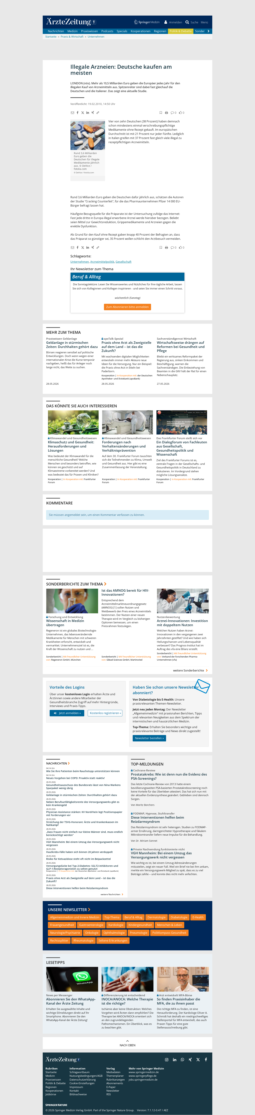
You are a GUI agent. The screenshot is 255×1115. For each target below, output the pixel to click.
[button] (204, 22)
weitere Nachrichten (112, 894)
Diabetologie (179, 917)
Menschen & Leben (169, 925)
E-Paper (111, 1087)
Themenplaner (115, 1076)
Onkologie (91, 933)
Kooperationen (141, 31)
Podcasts (107, 31)
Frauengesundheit (62, 925)
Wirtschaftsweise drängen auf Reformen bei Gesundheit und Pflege (181, 346)
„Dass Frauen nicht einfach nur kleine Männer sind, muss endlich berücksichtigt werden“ (84, 833)
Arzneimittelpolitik (102, 262)
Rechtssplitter (59, 941)
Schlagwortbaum (80, 1072)
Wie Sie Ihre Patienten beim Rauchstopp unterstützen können (83, 771)
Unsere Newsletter (67, 909)
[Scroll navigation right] (208, 31)
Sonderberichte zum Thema (74, 583)
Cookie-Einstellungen (82, 1083)
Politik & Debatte (181, 31)
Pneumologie (138, 933)
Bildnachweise (78, 1094)
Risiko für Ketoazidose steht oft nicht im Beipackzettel (78, 859)
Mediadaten (113, 1072)
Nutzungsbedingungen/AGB (86, 1076)
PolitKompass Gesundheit (169, 933)
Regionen (160, 31)
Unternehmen (79, 262)
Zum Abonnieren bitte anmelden (127, 307)
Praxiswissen (89, 31)
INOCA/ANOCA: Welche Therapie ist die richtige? (127, 1001)
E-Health (198, 917)
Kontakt (74, 1090)
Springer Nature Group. (120, 1110)
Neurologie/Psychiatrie (65, 933)
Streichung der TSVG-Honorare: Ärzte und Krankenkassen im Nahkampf (82, 823)
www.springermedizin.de (144, 1072)
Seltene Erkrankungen (113, 941)
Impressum (76, 1087)
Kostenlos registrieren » (105, 713)
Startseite (51, 1072)
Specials (122, 31)
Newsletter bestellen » (149, 738)
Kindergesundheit (140, 925)
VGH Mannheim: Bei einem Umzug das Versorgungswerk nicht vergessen (82, 843)
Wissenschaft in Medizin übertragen (65, 623)
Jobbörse (50, 1094)
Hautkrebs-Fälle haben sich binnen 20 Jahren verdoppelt (79, 852)
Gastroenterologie (91, 925)
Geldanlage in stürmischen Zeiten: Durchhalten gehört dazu (72, 344)
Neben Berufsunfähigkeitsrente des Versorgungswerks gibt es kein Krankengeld (82, 803)
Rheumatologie (83, 941)
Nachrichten (56, 31)
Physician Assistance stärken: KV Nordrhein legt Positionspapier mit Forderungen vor (84, 813)
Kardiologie (115, 925)
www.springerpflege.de (142, 1076)
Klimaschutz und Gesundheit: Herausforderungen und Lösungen (71, 446)
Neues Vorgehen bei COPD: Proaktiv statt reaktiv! (75, 778)
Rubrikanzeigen (115, 1079)
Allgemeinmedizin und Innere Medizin (74, 917)
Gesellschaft (123, 262)
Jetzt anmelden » (67, 713)
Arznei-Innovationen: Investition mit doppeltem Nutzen (182, 623)
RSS (108, 1094)
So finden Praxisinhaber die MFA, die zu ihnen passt (178, 1001)
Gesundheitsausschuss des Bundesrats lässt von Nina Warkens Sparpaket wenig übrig (83, 786)
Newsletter (112, 1090)
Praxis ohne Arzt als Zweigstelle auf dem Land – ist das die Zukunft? (126, 346)
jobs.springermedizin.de (143, 1079)
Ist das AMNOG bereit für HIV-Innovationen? (125, 592)
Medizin (72, 31)
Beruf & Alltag (133, 917)
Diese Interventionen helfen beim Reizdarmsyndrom (77, 888)
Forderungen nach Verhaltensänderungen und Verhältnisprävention (124, 446)
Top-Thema (111, 917)
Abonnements (114, 1083)
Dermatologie (157, 917)
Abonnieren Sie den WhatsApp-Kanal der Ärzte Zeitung (70, 1001)
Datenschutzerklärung (83, 1079)
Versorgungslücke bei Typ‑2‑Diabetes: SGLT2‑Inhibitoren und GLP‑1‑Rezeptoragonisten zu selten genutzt (82, 867)
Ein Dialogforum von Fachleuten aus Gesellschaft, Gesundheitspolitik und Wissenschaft (181, 448)
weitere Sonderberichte (191, 670)
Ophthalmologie (114, 933)
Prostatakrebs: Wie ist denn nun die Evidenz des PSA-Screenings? (169, 776)
